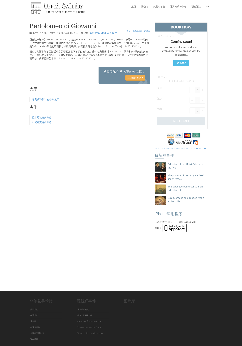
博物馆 (144, 6)
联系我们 (34, 315)
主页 (133, 6)
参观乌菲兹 (159, 6)
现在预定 (196, 6)
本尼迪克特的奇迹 (41, 122)
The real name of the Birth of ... (90, 327)
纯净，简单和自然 (85, 315)
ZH (207, 6)
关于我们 (34, 309)
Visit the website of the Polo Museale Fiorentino (181, 148)
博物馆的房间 (83, 309)
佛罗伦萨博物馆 (178, 6)
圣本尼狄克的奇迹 (41, 117)
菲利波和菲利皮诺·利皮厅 (103, 32)
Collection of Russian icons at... (90, 321)
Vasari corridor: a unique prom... (91, 333)
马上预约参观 (135, 77)
